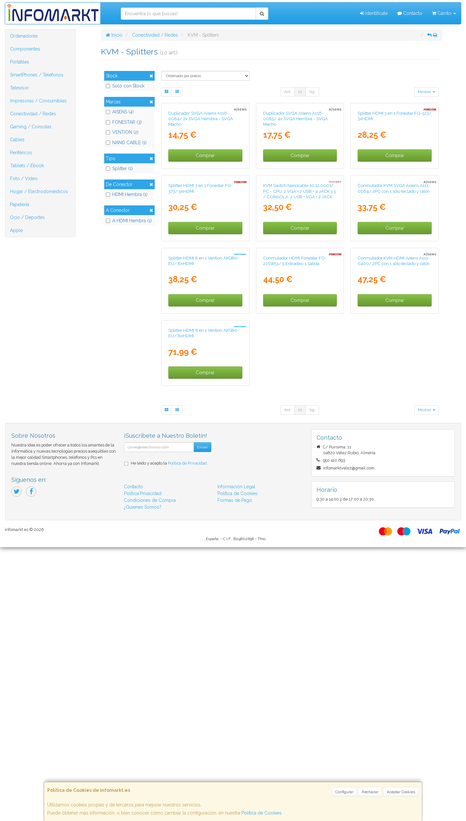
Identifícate (374, 13)
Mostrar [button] (426, 91)
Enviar (202, 721)
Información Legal (236, 760)
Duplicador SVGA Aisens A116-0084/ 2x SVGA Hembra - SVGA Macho (200, 187)
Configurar (344, 792)
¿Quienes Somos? (142, 780)
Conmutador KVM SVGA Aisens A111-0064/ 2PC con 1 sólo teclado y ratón (394, 325)
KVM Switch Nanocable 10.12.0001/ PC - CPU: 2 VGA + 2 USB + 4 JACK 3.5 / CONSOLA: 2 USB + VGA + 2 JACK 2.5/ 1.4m (299, 331)
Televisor (19, 87)
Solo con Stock (125, 85)
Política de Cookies (261, 812)
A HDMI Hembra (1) (129, 220)
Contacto (409, 13)
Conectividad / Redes (33, 113)
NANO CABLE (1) (126, 142)
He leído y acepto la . (169, 736)
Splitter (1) (119, 168)
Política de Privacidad (187, 736)
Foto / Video (24, 178)
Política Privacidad (142, 767)
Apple (16, 230)
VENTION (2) (122, 132)
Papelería (19, 204)
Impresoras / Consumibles (38, 100)
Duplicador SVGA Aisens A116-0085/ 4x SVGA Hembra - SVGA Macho (295, 187)
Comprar (205, 224)
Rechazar (370, 792)
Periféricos (21, 152)
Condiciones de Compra (150, 774)
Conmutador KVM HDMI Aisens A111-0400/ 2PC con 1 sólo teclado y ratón (394, 465)
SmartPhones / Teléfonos (36, 74)
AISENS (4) (120, 111)
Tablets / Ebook (27, 165)
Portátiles (19, 61)
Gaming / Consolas (30, 126)
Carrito (444, 13)
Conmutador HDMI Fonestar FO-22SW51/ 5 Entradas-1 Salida (295, 465)
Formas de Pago (234, 774)
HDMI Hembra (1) (127, 194)
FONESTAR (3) (124, 122)
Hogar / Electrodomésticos (39, 191)
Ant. (287, 91)
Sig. (312, 91)
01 (300, 91)
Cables (17, 139)
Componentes (25, 49)
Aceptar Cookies (401, 792)
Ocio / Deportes (27, 217)
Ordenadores (24, 36)
